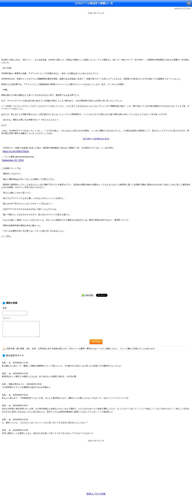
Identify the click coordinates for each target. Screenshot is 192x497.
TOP (189, 3)
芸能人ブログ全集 (96, 494)
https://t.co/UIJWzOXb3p (16, 151)
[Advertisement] (96, 36)
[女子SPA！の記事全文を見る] (96, 139)
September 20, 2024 (13, 160)
